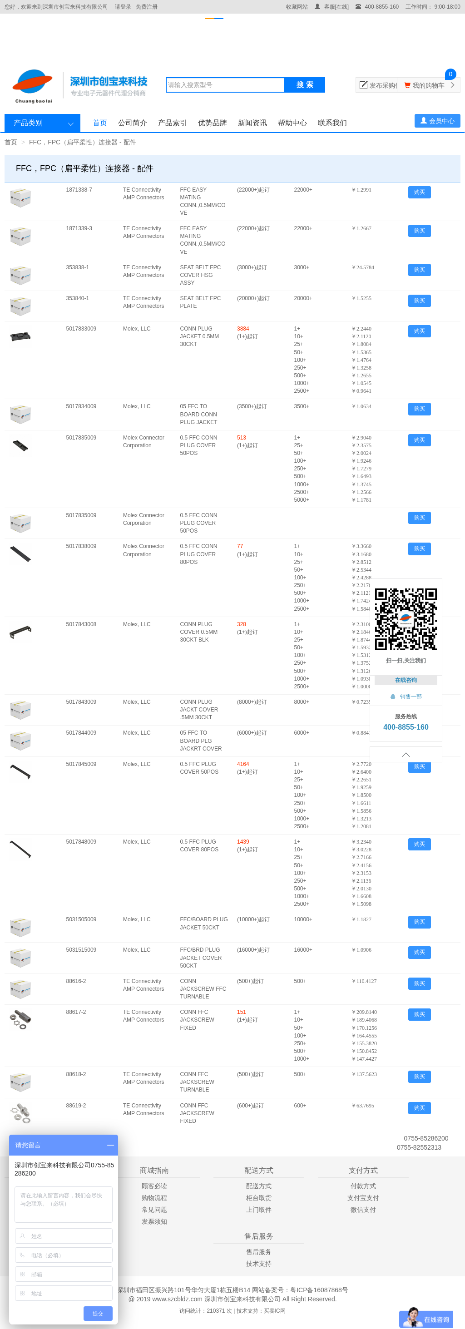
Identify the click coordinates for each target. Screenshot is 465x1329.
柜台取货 (259, 1197)
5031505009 (81, 919)
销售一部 (406, 696)
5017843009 (81, 702)
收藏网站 (297, 7)
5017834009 (81, 406)
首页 (100, 123)
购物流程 (154, 1197)
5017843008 (81, 624)
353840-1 (77, 298)
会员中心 (437, 120)
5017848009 (81, 842)
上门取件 (259, 1209)
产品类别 (28, 123)
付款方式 (363, 1186)
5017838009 (81, 546)
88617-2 (76, 1012)
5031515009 (81, 950)
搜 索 (305, 85)
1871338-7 (79, 190)
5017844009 (81, 733)
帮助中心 (292, 123)
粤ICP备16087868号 (319, 1290)
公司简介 (132, 123)
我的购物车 (429, 85)
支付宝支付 (363, 1197)
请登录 (123, 7)
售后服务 (259, 1251)
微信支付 (363, 1209)
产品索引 (172, 123)
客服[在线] (332, 7)
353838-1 (77, 267)
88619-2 (76, 1105)
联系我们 (332, 123)
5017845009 (81, 764)
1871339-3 (79, 228)
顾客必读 (154, 1186)
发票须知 (154, 1221)
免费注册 (147, 7)
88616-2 (76, 981)
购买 (419, 192)
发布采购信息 (389, 85)
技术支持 (259, 1263)
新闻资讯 (252, 123)
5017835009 (81, 438)
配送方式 (259, 1186)
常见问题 (154, 1209)
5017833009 (81, 329)
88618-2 (76, 1074)
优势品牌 (212, 123)
